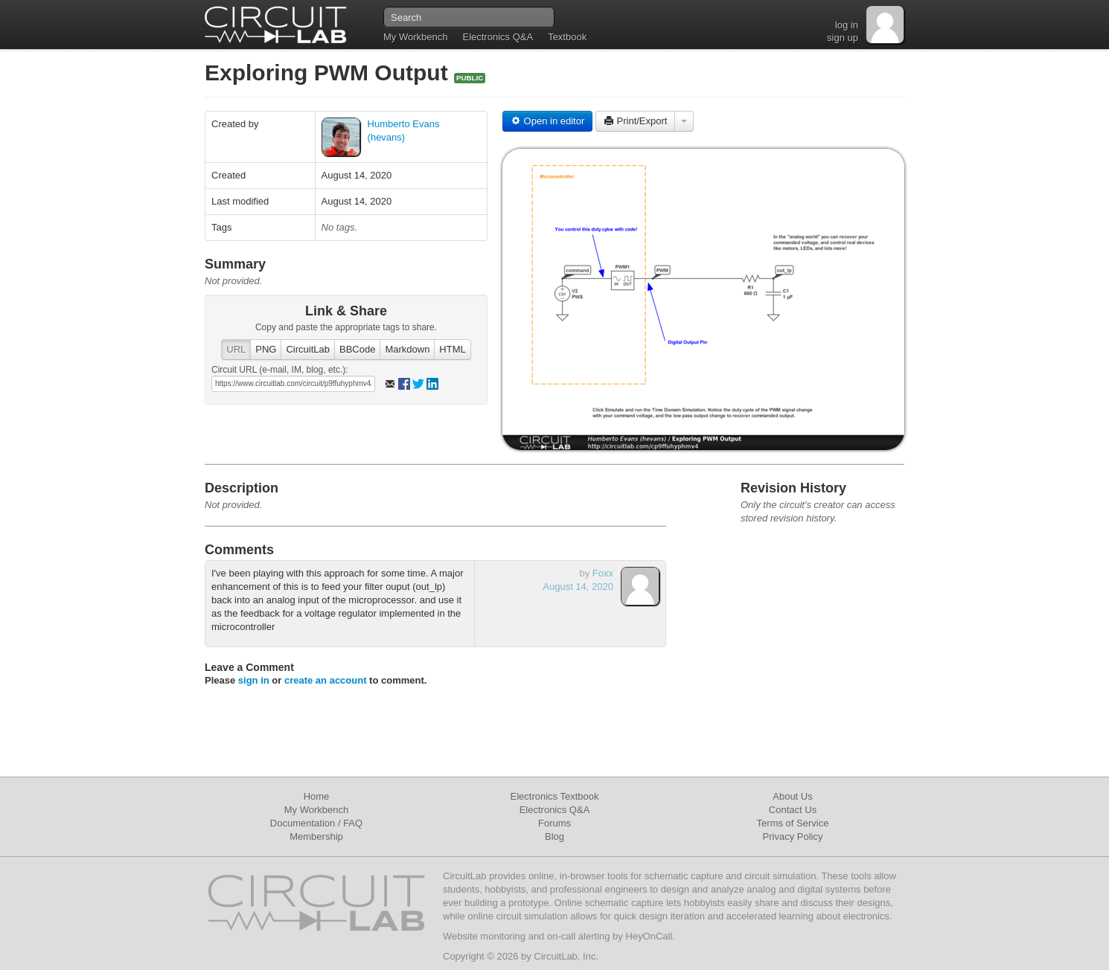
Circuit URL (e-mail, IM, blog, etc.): (279, 369)
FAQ (352, 823)
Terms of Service (793, 823)
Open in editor (547, 120)
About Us (792, 796)
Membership (316, 836)
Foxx (602, 573)
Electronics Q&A (497, 37)
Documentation (302, 823)
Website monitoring (484, 936)
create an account (325, 680)
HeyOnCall (648, 936)
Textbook (567, 37)
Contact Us (792, 809)
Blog (554, 836)
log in (846, 24)
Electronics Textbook (555, 796)
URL (236, 349)
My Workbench (415, 37)
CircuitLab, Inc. (566, 956)
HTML (452, 349)
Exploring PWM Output (329, 72)
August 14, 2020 (578, 586)
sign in (253, 680)
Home (317, 796)
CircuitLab (308, 349)
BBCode (357, 349)
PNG (265, 349)
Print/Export (636, 120)
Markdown (407, 349)
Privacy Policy (793, 836)
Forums (554, 823)
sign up (842, 37)
